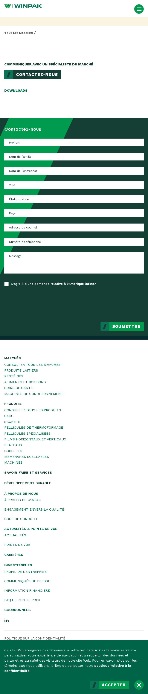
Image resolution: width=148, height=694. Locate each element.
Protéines (13, 376)
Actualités (15, 535)
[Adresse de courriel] (74, 227)
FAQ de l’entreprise (22, 600)
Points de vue (17, 545)
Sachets (12, 422)
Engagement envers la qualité (34, 509)
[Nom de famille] (74, 156)
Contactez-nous (37, 74)
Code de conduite (21, 519)
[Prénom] (74, 142)
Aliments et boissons (25, 382)
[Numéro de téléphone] (74, 242)
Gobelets (13, 451)
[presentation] (111, 301)
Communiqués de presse (27, 581)
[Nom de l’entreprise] (74, 171)
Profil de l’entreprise (25, 572)
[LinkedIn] (6, 620)
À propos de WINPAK (22, 500)
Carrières (13, 555)
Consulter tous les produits (32, 410)
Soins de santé (18, 388)
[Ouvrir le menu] (139, 9)
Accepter (114, 685)
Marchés (12, 358)
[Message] (74, 263)
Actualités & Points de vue (30, 529)
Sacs (8, 416)
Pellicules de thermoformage (33, 427)
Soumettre (126, 326)
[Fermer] (139, 685)
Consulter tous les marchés (32, 365)
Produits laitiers (21, 370)
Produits (13, 404)
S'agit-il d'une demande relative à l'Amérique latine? (53, 284)
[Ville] (74, 185)
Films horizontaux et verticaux (35, 439)
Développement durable (27, 483)
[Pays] (74, 213)
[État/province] (74, 199)
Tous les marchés (18, 33)
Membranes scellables (26, 457)
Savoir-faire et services (28, 472)
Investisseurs (18, 565)
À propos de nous (21, 493)
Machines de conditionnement (33, 394)
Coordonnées (17, 610)
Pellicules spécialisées (27, 433)
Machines (13, 462)
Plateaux (13, 445)
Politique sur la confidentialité (34, 638)
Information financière (27, 590)
